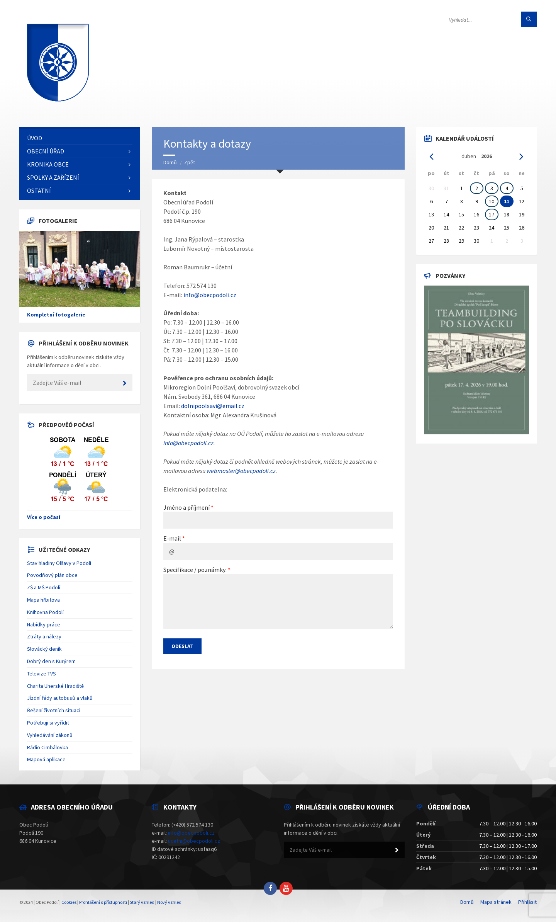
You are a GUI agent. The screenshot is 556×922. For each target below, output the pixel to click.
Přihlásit (527, 901)
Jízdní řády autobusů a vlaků (60, 697)
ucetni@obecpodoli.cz (194, 840)
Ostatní (39, 190)
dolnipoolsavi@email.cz (212, 406)
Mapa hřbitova (43, 599)
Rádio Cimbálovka (47, 747)
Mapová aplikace (46, 759)
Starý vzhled (142, 902)
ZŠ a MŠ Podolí (43, 587)
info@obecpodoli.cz (209, 295)
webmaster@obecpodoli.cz (241, 471)
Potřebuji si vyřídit (48, 722)
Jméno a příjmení (186, 507)
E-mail (172, 538)
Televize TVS (41, 673)
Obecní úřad (45, 151)
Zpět (189, 162)
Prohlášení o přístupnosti (103, 902)
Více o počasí (43, 517)
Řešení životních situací (53, 710)
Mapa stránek (496, 901)
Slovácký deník (44, 648)
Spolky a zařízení (53, 177)
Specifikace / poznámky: (195, 569)
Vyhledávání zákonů (50, 734)
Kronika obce (48, 164)
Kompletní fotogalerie (56, 314)
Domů (170, 162)
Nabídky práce (43, 624)
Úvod (34, 138)
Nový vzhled (169, 902)
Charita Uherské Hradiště (55, 685)
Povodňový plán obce (52, 575)
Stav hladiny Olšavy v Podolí (59, 563)
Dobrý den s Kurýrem (51, 661)
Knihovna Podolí (45, 612)
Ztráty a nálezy (44, 636)
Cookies (68, 902)
